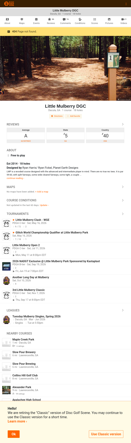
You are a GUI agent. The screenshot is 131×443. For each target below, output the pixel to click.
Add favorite (73, 116)
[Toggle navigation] (126, 4)
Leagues (65, 310)
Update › (44, 205)
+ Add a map (41, 191)
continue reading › (15, 178)
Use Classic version (106, 434)
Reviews (65, 124)
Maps (65, 187)
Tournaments (65, 214)
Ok (13, 434)
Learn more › (17, 421)
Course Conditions (65, 200)
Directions (57, 116)
